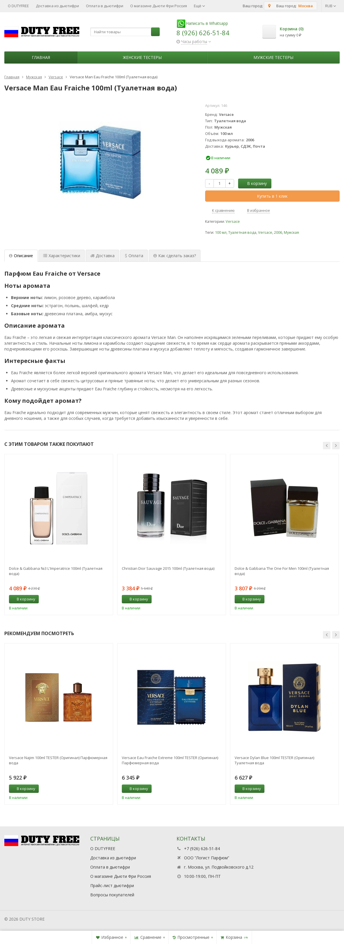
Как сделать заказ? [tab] (174, 255)
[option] (58, 534)
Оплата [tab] (134, 255)
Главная (41, 57)
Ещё (199, 5)
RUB (330, 5)
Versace (233, 221)
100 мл (221, 232)
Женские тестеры (142, 57)
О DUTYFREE (18, 5)
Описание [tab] (21, 255)
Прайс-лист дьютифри (112, 885)
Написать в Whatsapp (202, 23)
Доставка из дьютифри (57, 5)
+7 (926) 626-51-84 (202, 848)
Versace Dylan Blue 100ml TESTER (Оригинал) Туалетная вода (274, 760)
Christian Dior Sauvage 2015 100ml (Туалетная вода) (168, 568)
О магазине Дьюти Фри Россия (158, 5)
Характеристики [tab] (61, 255)
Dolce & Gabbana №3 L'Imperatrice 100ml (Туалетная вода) (55, 571)
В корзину (254, 183)
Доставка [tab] (102, 255)
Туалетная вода (242, 232)
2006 (278, 232)
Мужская (291, 232)
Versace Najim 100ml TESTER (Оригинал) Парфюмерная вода (58, 760)
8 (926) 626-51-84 (202, 32)
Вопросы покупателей (112, 894)
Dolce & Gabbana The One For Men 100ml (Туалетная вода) (282, 571)
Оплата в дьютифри (104, 5)
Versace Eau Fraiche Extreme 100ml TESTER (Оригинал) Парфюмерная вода (170, 760)
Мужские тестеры (273, 57)
